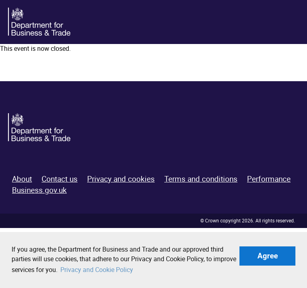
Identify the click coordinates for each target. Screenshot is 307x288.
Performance (269, 179)
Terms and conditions (200, 179)
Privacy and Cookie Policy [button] (96, 269)
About (22, 179)
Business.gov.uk (39, 190)
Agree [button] (267, 255)
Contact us (60, 179)
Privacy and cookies (121, 179)
